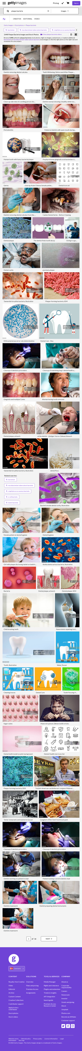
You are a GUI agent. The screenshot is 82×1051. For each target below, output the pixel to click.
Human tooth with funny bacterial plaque (18, 159)
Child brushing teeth (11, 629)
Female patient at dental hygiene (15, 535)
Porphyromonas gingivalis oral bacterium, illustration (62, 159)
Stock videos (13, 1017)
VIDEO (37, 19)
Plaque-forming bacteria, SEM (56, 301)
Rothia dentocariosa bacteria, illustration (57, 564)
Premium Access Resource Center (50, 1005)
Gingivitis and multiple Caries (14, 399)
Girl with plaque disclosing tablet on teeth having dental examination (28, 564)
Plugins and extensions (52, 989)
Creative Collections (16, 1000)
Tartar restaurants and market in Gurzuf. (18, 820)
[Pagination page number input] (28, 939)
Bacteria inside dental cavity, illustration (54, 505)
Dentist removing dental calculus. (16, 72)
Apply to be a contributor (13, 1008)
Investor (64, 998)
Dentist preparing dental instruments (53, 906)
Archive (11, 993)
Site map (22, 1040)
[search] (9, 11)
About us (64, 982)
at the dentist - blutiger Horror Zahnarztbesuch (54, 436)
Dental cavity (8, 270)
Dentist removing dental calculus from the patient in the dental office (28, 215)
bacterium (10, 30)
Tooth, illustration (10, 665)
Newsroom (65, 995)
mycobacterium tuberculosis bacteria (33, 30)
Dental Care (40, 692)
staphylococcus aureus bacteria (63, 30)
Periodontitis (8, 130)
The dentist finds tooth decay (44, 240)
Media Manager (50, 982)
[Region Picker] (17, 968)
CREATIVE (17, 19)
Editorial (12, 989)
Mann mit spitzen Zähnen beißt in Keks (55, 724)
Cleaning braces (9, 692)
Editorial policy (26, 1039)
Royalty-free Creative (16, 982)
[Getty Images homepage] (17, 3)
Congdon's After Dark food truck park (54, 820)
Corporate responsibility (66, 986)
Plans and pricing (32, 986)
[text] (29, 11)
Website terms (14, 1039)
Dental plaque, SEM (69, 591)
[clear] (49, 11)
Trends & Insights (50, 993)
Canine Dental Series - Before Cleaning (57, 215)
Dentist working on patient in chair (16, 879)
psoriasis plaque (48, 270)
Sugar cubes (8, 724)
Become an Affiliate (68, 1017)
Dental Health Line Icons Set (54, 754)
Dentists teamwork (11, 906)
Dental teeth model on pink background (18, 754)
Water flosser (62, 665)
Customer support (68, 1020)
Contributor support (16, 1004)
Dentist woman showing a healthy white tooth (59, 102)
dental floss (54, 471)
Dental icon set (64, 185)
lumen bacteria (12, 503)
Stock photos (13, 1013)
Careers (64, 991)
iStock (63, 1006)
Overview (29, 982)
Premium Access (32, 989)
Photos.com (65, 1013)
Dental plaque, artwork (12, 436)
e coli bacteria (11, 497)
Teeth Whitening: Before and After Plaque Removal (61, 72)
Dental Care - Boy (46, 341)
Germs (6, 185)
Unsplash (64, 1009)
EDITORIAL (27, 19)
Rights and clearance (51, 986)
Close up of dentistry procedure (15, 370)
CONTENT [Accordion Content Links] (13, 976)
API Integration (49, 997)
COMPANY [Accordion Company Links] (65, 976)
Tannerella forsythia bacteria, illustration (18, 301)
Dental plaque (9, 240)
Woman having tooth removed (53, 399)
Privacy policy (37, 1039)
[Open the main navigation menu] (4, 3)
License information (51, 1039)
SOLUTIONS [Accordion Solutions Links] (31, 976)
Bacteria (7, 591)
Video (11, 986)
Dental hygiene (48, 535)
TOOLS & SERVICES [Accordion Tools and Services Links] (51, 976)
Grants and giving (67, 1002)
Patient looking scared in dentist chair (56, 879)
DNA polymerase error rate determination (19, 341)
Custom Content (15, 997)
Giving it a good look (73, 240)
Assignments (31, 993)
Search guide (48, 1000)
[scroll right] (76, 30)
